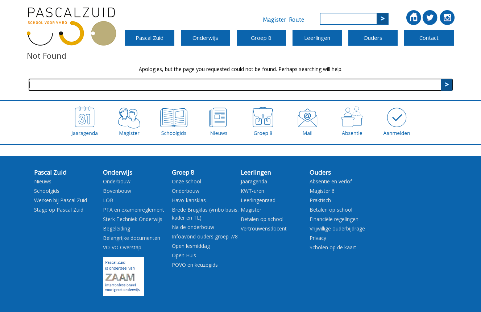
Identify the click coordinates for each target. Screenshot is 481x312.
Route (296, 20)
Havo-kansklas (189, 200)
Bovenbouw (117, 190)
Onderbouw (116, 181)
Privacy (318, 237)
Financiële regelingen (334, 219)
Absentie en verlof (331, 181)
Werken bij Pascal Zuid (60, 200)
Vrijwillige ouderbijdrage (337, 228)
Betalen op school (262, 219)
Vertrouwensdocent (264, 228)
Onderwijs (205, 37)
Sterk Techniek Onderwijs (132, 219)
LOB (108, 200)
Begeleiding (116, 228)
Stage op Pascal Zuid (58, 209)
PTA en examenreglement (133, 209)
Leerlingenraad (258, 200)
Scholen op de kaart (333, 247)
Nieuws (42, 181)
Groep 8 (261, 37)
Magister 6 (322, 190)
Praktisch (320, 200)
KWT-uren (252, 190)
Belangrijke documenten (131, 237)
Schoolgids (46, 190)
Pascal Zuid (149, 37)
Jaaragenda (254, 181)
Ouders (373, 37)
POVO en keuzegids (195, 264)
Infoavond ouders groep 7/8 (205, 236)
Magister (274, 20)
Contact (429, 37)
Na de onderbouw (193, 227)
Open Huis (184, 255)
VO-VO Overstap (122, 247)
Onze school (186, 181)
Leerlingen (317, 37)
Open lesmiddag (191, 245)
